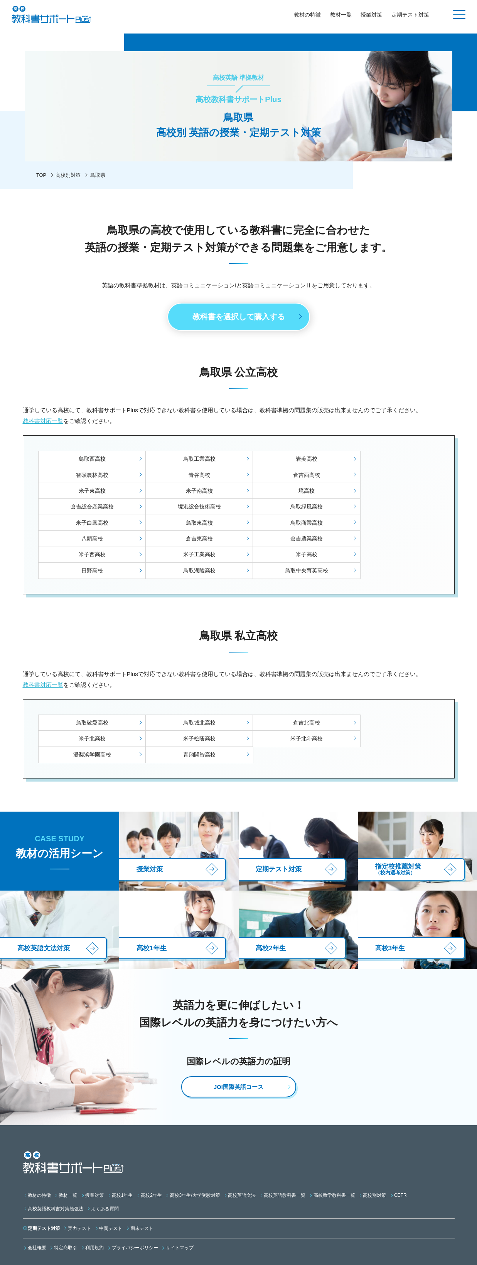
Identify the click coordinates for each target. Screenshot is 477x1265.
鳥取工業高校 (188, 460)
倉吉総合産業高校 (188, 492)
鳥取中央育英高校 (388, 541)
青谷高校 (88, 476)
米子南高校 (388, 476)
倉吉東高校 (88, 525)
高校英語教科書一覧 (284, 1152)
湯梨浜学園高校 (288, 709)
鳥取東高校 (188, 508)
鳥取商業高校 (288, 508)
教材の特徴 (306, 15)
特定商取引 (65, 1205)
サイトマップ (180, 1205)
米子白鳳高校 (88, 508)
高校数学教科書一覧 (334, 1152)
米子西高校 (288, 525)
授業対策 (371, 15)
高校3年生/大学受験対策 (195, 1152)
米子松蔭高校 (88, 709)
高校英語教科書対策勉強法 (55, 1165)
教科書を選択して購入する (238, 317)
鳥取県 (97, 175)
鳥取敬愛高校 (88, 693)
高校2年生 (151, 1152)
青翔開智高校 (388, 709)
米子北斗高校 (188, 709)
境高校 (88, 492)
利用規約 (94, 1205)
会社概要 (37, 1205)
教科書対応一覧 (43, 421)
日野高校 (188, 541)
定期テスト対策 (410, 15)
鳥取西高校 (88, 460)
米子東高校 (288, 476)
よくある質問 (105, 1165)
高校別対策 (68, 175)
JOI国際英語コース (238, 1044)
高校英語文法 (242, 1152)
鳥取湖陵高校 (288, 541)
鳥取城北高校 (188, 693)
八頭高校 (388, 508)
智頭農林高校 (388, 460)
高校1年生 (122, 1152)
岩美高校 (288, 460)
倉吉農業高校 (188, 525)
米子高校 (88, 541)
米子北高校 (388, 693)
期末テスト (141, 1185)
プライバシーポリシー (135, 1205)
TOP (41, 175)
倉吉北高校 (288, 693)
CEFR (400, 1152)
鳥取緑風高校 (388, 492)
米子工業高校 (388, 525)
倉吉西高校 (188, 476)
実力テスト (79, 1185)
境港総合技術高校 (288, 492)
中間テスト (110, 1185)
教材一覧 (340, 15)
